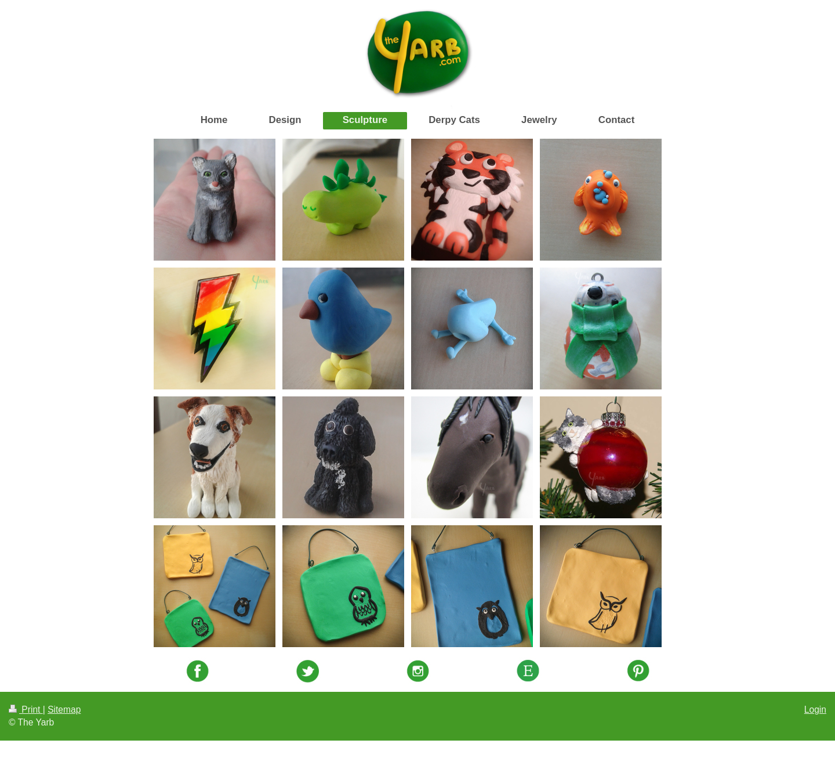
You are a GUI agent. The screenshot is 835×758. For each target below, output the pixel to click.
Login (815, 709)
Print (26, 709)
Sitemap (64, 709)
